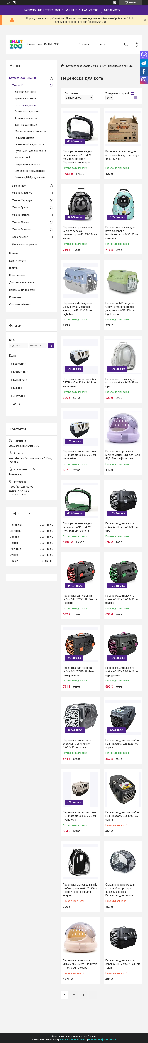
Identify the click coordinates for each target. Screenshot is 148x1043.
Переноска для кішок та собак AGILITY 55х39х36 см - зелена (122, 599)
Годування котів (24, 137)
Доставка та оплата (21, 282)
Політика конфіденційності (102, 1039)
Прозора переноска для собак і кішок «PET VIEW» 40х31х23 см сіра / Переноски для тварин (78, 157)
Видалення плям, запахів (30, 170)
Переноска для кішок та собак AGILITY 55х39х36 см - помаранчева (80, 671)
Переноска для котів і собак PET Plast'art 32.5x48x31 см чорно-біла (80, 383)
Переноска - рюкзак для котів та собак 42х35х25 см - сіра (122, 383)
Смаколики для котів (27, 111)
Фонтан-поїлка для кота (29, 144)
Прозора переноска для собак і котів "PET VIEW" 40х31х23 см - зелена (77, 527)
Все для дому (20, 236)
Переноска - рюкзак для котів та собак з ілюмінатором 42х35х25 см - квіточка (122, 233)
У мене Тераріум (22, 200)
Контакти (15, 297)
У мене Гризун (20, 207)
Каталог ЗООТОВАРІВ (22, 77)
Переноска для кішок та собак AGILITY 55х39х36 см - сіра (122, 527)
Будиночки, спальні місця (30, 151)
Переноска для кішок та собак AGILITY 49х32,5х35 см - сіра (122, 964)
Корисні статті (17, 260)
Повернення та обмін (22, 289)
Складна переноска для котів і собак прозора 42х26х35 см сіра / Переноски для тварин (120, 890)
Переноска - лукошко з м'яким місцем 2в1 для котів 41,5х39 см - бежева (80, 964)
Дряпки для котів (25, 91)
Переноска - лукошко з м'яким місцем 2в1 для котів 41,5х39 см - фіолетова (122, 455)
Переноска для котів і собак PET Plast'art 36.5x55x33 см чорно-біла (80, 455)
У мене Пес (19, 185)
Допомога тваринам (24, 244)
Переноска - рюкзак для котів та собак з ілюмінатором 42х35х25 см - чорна (80, 233)
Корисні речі (22, 157)
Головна (84, 44)
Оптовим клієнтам (20, 304)
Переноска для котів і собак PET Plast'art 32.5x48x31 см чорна (122, 744)
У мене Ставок (21, 222)
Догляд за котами (26, 124)
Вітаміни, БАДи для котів (30, 177)
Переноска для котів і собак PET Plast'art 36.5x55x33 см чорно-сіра (80, 816)
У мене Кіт (99, 65)
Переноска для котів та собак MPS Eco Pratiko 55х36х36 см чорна (77, 744)
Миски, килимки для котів (30, 131)
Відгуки (13, 267)
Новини (13, 253)
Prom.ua (92, 1036)
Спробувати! (112, 10)
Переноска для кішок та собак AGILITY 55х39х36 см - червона (80, 599)
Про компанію (17, 275)
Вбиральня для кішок (28, 164)
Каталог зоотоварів (78, 65)
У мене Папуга (21, 214)
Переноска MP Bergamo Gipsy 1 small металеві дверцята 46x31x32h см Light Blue (77, 309)
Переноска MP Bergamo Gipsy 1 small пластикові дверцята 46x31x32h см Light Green (120, 309)
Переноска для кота (27, 105)
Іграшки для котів (25, 98)
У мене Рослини (21, 229)
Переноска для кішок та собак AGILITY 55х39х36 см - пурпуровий (122, 671)
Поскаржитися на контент (73, 1039)
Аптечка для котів (26, 118)
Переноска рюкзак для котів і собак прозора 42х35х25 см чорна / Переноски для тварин (80, 890)
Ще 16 (16, 403)
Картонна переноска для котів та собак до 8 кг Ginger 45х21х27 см (122, 155)
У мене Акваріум (22, 192)
